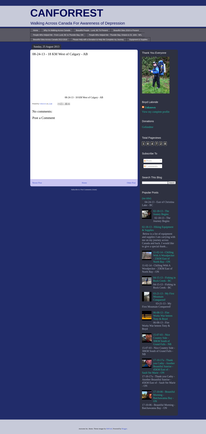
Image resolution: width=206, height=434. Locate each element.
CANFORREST (66, 13)
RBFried (109, 429)
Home (35, 30)
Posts (148, 160)
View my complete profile (155, 111)
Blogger (124, 429)
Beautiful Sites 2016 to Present (126, 30)
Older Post (131, 183)
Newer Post (37, 183)
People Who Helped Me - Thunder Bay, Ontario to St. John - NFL (115, 35)
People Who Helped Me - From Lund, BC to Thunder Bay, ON (58, 35)
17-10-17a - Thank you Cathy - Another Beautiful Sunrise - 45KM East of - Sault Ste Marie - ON (158, 366)
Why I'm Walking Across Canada (57, 30)
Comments (151, 166)
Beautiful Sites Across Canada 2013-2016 (50, 39)
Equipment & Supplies (138, 39)
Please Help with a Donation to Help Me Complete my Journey (98, 39)
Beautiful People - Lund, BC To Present (92, 30)
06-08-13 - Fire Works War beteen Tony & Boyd (162, 315)
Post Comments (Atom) (89, 190)
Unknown (150, 107)
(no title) (146, 198)
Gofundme (147, 127)
